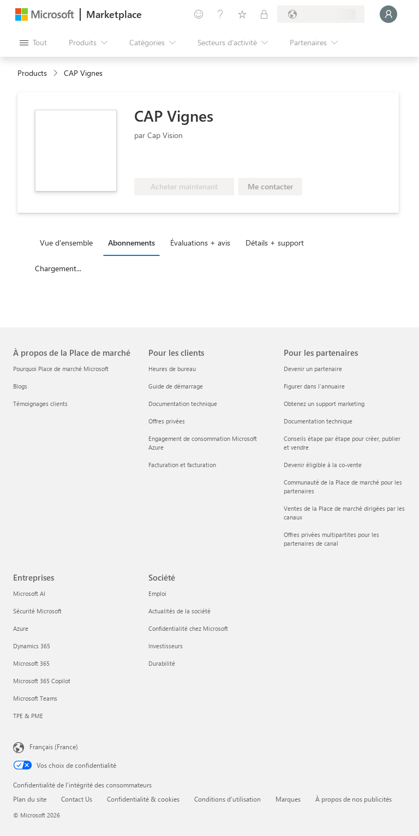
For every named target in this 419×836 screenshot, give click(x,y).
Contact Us (76, 799)
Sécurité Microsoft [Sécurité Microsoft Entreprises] (37, 611)
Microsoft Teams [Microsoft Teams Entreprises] (35, 698)
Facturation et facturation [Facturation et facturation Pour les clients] (182, 465)
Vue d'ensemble (66, 242)
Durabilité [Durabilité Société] (161, 663)
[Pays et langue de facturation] (320, 14)
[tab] (69, 242)
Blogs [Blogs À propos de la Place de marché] (20, 386)
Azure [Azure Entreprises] (20, 628)
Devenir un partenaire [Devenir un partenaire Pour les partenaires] (313, 369)
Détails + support (275, 242)
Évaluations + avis (200, 242)
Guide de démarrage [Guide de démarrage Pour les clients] (175, 386)
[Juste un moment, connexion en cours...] (388, 14)
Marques (288, 799)
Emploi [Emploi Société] (157, 593)
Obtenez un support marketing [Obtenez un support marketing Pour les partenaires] (324, 403)
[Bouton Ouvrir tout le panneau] (33, 42)
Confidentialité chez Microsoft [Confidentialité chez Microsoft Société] (188, 628)
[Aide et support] (220, 14)
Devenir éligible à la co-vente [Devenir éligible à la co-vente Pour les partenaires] (323, 465)
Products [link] (32, 73)
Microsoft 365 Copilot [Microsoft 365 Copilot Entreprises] (41, 681)
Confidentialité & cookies (143, 799)
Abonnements (131, 242)
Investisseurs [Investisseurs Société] (165, 646)
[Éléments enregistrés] (242, 14)
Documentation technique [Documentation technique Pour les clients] (182, 403)
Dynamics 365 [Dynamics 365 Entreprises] (31, 646)
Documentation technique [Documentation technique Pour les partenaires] (318, 421)
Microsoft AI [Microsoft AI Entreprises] (29, 593)
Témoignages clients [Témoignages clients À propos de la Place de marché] (40, 403)
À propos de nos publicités (353, 799)
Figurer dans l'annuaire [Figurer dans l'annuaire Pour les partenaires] (314, 386)
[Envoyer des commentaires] (198, 14)
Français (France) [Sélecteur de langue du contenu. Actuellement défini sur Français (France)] (53, 746)
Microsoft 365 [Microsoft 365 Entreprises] (31, 663)
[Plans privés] (264, 14)
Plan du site (29, 799)
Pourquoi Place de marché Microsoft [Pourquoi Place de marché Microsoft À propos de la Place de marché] (61, 369)
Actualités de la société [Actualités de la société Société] (179, 611)
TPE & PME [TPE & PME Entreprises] (28, 716)
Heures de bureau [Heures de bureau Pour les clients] (172, 369)
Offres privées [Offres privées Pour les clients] (166, 421)
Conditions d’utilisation (227, 799)
